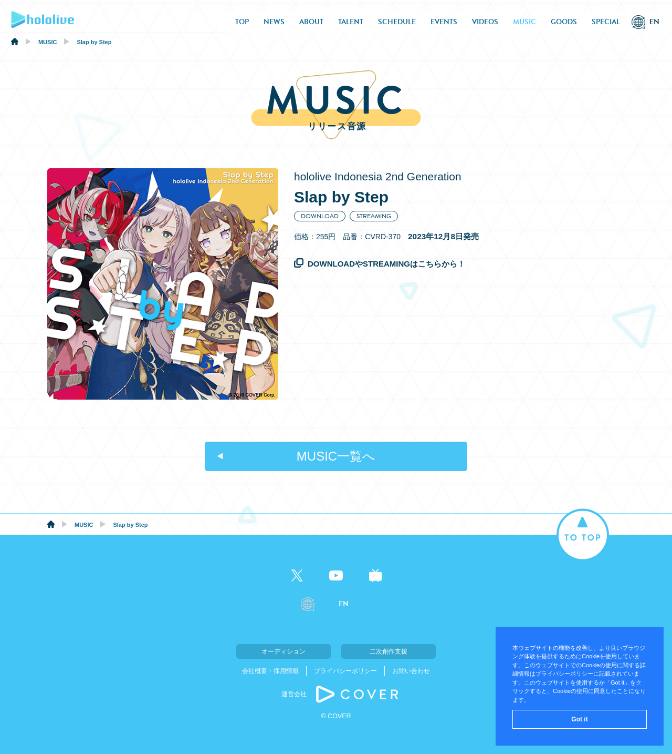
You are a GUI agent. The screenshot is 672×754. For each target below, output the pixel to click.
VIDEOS (485, 21)
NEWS (274, 21)
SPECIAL (606, 21)
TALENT (350, 21)
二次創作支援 (388, 651)
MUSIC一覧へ (336, 456)
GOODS (564, 21)
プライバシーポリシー (345, 671)
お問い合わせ (411, 671)
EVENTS (443, 21)
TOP (242, 21)
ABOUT (311, 21)
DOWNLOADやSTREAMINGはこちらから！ (386, 263)
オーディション (283, 651)
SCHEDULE (397, 21)
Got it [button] (579, 719)
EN (654, 21)
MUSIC (524, 21)
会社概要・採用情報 (270, 671)
